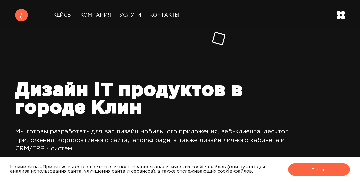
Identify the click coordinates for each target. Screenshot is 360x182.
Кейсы (62, 15)
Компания (95, 15)
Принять (319, 169)
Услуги (130, 15)
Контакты (164, 15)
